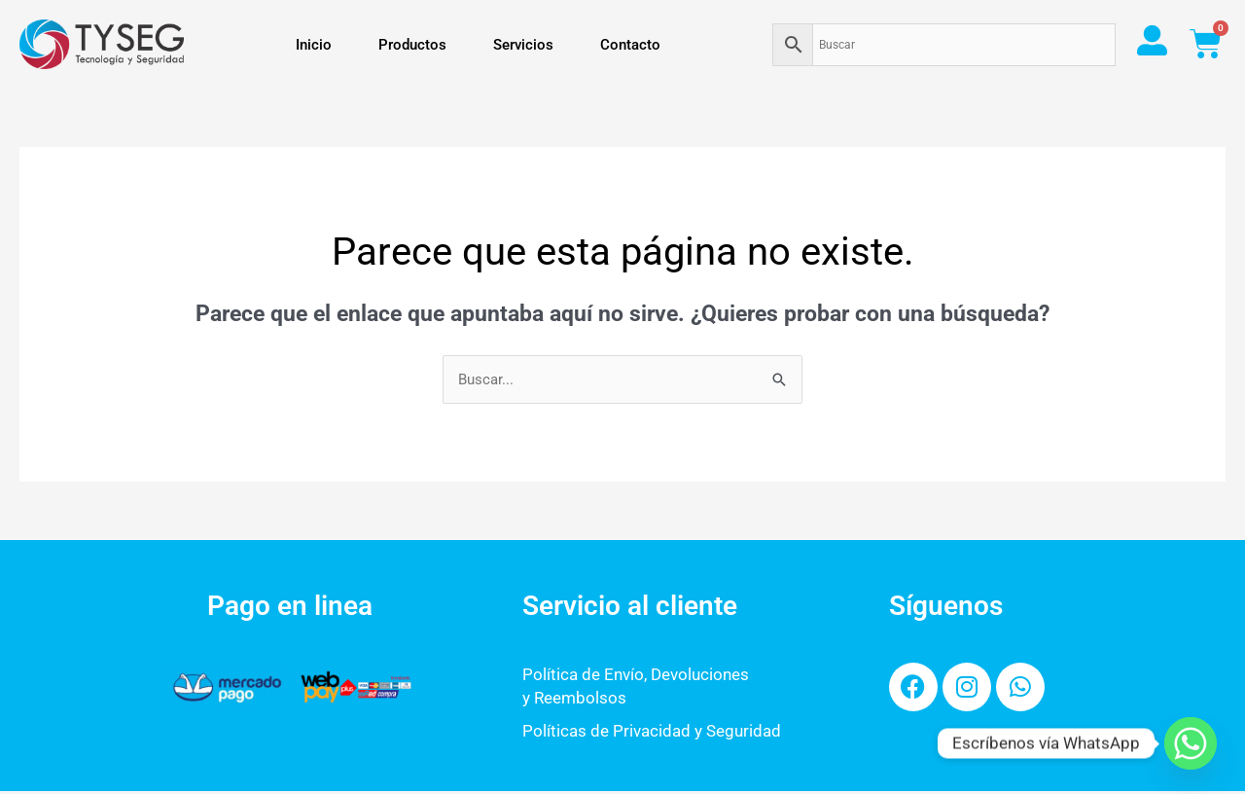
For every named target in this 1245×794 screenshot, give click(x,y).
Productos (412, 45)
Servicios (523, 45)
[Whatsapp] (1190, 743)
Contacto (630, 45)
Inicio (314, 45)
